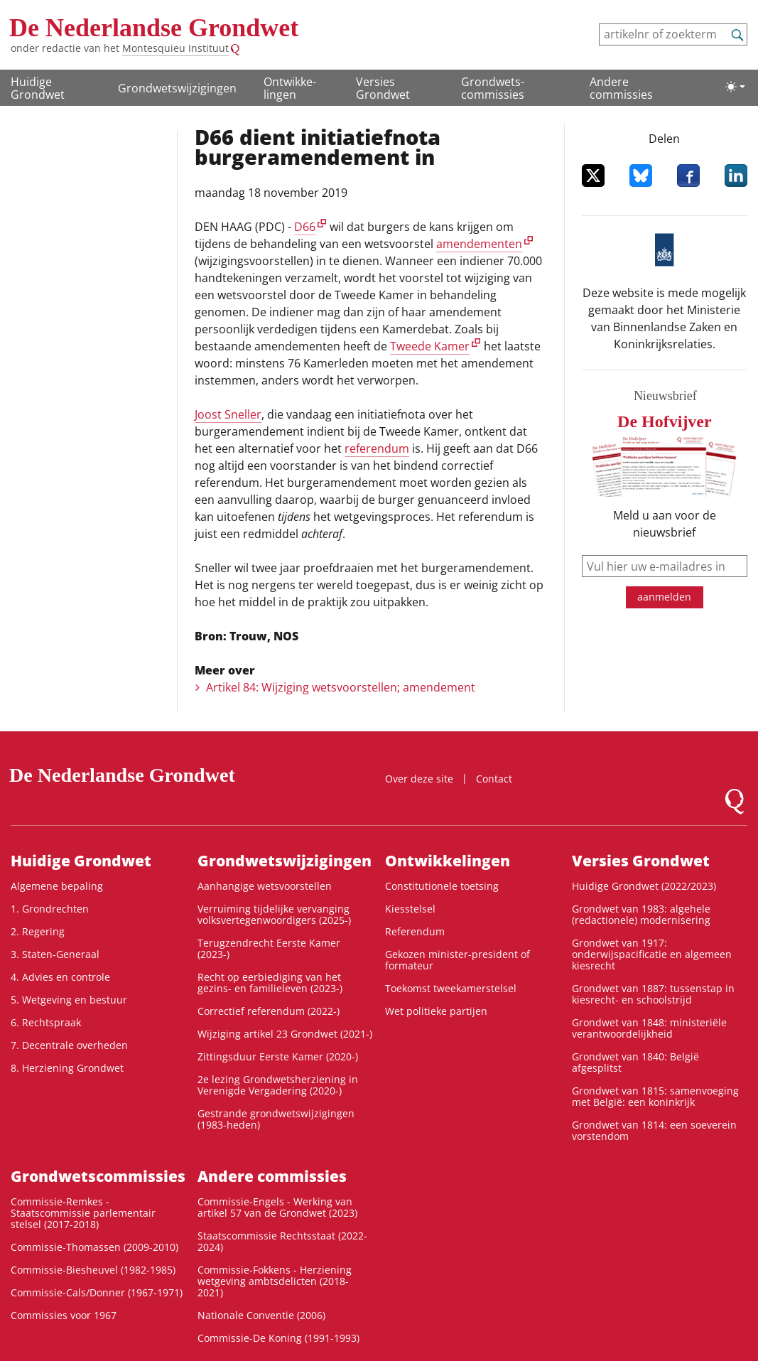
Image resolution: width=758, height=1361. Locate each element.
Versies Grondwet (383, 88)
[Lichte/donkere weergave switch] (735, 86)
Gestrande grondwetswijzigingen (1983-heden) (275, 1119)
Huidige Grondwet (38, 88)
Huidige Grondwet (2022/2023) (644, 886)
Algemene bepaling (57, 886)
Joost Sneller (228, 414)
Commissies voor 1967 (64, 1315)
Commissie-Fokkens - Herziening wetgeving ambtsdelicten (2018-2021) (274, 1281)
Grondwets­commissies (492, 88)
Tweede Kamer (430, 346)
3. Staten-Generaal (55, 954)
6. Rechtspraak (46, 1022)
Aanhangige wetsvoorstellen (264, 886)
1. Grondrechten (50, 908)
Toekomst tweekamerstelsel (450, 988)
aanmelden (664, 596)
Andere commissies (621, 88)
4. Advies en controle (60, 977)
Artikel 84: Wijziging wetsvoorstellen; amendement (340, 687)
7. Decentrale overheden (69, 1045)
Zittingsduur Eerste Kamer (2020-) (277, 1056)
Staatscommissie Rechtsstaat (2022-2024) (282, 1241)
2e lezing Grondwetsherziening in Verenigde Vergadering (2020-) (277, 1084)
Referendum (415, 931)
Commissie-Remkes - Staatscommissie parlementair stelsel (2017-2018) (83, 1213)
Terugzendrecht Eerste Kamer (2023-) (268, 948)
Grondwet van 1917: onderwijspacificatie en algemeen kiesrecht (652, 954)
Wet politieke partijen (436, 1011)
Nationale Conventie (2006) (261, 1315)
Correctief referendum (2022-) (268, 1011)
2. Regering (38, 931)
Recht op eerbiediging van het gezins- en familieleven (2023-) (269, 982)
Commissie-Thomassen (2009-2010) (94, 1247)
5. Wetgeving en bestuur (69, 999)
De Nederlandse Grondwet (153, 28)
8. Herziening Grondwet (67, 1068)
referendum (377, 448)
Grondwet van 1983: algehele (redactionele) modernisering (641, 914)
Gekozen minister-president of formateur (457, 959)
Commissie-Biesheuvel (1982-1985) (93, 1269)
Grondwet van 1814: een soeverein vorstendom (654, 1130)
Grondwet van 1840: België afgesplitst (635, 1062)
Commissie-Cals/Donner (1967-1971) (97, 1292)
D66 (304, 227)
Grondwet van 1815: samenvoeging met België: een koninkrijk (655, 1096)
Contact (494, 778)
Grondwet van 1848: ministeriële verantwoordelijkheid (649, 1028)
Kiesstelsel (410, 908)
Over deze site (419, 778)
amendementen (479, 244)
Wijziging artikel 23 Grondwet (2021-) (284, 1033)
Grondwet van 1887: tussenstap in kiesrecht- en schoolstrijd (653, 993)
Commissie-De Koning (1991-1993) (278, 1338)
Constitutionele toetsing (442, 886)
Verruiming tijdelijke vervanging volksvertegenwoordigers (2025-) (274, 914)
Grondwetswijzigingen (177, 88)
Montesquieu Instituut (175, 48)
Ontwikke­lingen (290, 88)
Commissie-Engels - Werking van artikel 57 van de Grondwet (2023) (277, 1207)
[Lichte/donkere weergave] (735, 87)
